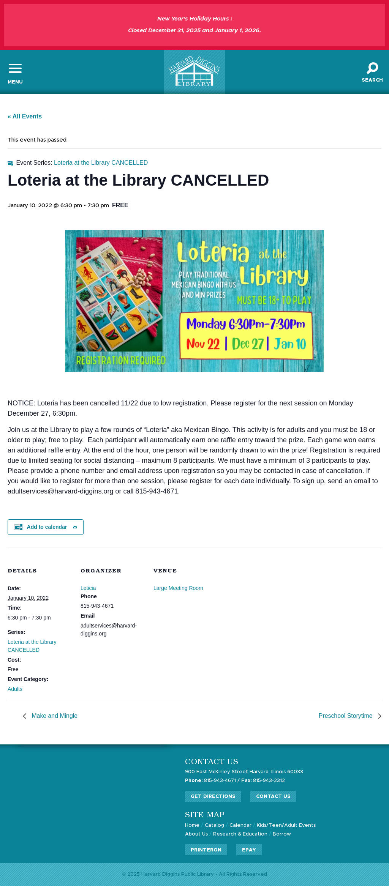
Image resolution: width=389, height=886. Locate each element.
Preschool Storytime (346, 716)
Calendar (240, 825)
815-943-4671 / (212, 781)
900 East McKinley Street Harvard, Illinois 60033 (244, 772)
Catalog (214, 825)
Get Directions (213, 796)
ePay (249, 849)
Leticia (88, 588)
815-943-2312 (264, 781)
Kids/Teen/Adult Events (286, 825)
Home (192, 825)
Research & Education (240, 833)
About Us (196, 833)
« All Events (25, 117)
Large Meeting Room (178, 588)
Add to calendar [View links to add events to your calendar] (47, 527)
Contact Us (273, 796)
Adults (15, 689)
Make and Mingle (54, 716)
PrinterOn (206, 849)
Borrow (282, 833)
